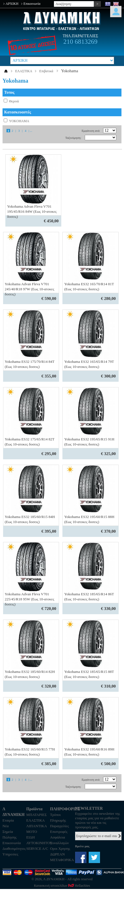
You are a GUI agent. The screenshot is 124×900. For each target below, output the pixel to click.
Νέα (6, 826)
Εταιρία (8, 820)
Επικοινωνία (31, 4)
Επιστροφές (58, 831)
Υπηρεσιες (10, 854)
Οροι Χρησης (60, 848)
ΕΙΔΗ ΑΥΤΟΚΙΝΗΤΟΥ (38, 840)
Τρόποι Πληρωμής (58, 817)
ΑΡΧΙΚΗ (12, 4)
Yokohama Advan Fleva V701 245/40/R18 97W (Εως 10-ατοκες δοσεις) (29, 289)
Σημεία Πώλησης (10, 834)
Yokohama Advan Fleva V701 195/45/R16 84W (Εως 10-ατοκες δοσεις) (31, 211)
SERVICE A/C (37, 848)
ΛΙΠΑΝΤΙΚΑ (36, 826)
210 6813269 (80, 41)
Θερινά (14, 101)
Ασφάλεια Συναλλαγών (59, 840)
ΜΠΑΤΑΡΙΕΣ (36, 815)
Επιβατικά (46, 71)
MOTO (31, 831)
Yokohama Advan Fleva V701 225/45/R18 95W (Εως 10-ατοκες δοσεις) (29, 599)
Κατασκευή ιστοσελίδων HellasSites (62, 886)
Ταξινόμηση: (73, 137)
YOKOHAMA (19, 121)
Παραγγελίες (59, 826)
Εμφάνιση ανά (91, 130)
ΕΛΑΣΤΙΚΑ (23, 71)
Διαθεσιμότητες (14, 848)
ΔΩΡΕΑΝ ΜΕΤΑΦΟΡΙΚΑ (62, 857)
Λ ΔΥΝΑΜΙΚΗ (62, 21)
